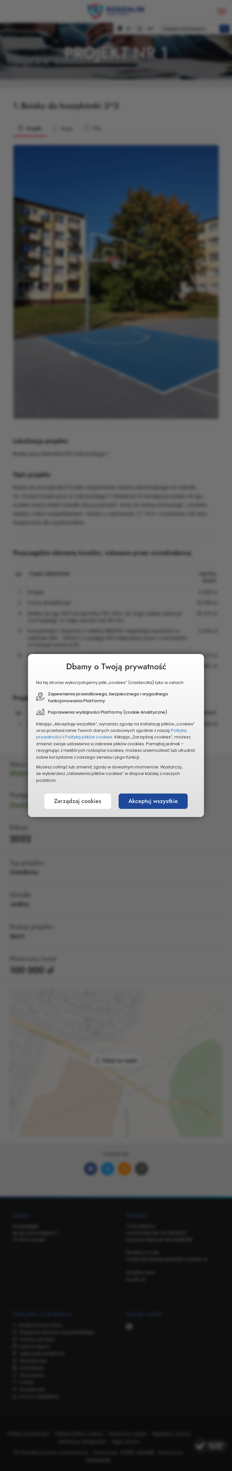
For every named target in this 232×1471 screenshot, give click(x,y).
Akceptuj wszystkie (153, 801)
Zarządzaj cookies (77, 801)
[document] (116, 735)
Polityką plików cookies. (89, 737)
